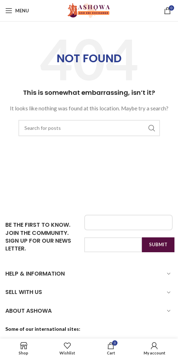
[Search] (89, 128)
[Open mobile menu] (17, 11)
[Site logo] (89, 10)
